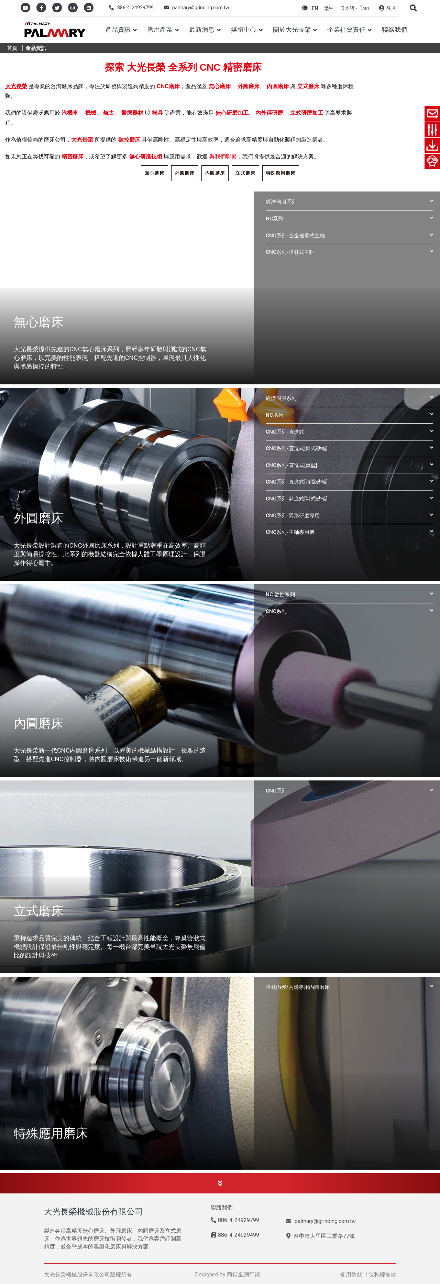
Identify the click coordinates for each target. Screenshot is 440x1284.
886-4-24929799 (135, 7)
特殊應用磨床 (281, 173)
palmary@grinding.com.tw (200, 7)
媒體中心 (243, 29)
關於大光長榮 (292, 29)
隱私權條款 (382, 1274)
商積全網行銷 (243, 1274)
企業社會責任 (346, 29)
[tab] (349, 202)
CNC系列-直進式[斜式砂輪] (297, 448)
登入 (391, 8)
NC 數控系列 (280, 594)
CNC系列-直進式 (285, 432)
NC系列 (274, 219)
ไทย (365, 8)
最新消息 (201, 29)
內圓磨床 (215, 173)
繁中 (329, 8)
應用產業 (160, 29)
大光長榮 (16, 86)
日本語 (347, 8)
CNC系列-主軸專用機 (290, 532)
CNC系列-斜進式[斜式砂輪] (297, 499)
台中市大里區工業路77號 (320, 1236)
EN (315, 8)
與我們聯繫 (223, 156)
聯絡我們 (394, 29)
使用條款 (351, 1274)
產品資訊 (118, 29)
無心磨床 (154, 173)
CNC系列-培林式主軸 (290, 252)
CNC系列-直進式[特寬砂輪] (297, 482)
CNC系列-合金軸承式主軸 (295, 235)
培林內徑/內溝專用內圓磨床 (298, 987)
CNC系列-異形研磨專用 (293, 515)
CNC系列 (276, 611)
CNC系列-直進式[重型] (291, 465)
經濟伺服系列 (281, 202)
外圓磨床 (185, 173)
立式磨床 (245, 173)
